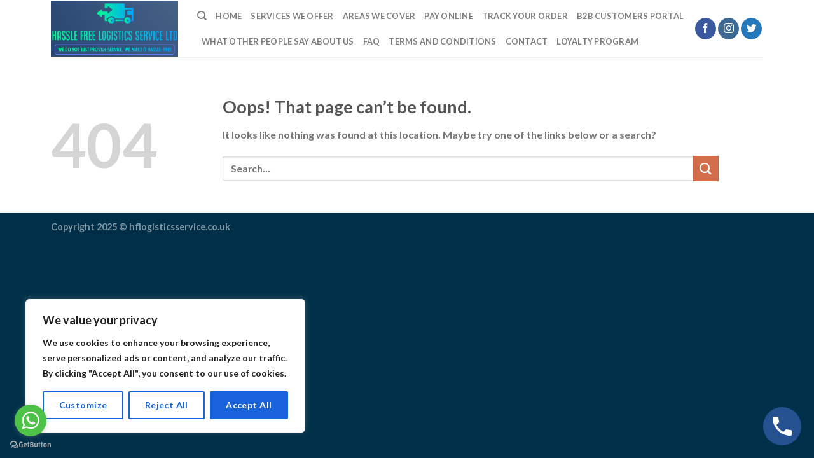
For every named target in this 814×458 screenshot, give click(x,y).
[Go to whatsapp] (30, 420)
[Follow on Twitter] (751, 28)
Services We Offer (292, 16)
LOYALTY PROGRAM (597, 41)
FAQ (371, 41)
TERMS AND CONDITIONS (442, 41)
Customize (83, 404)
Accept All (249, 404)
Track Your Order (525, 16)
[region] (165, 366)
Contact (527, 41)
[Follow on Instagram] (728, 28)
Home (229, 16)
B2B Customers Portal (630, 16)
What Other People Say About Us (278, 41)
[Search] (202, 16)
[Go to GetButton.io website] (30, 445)
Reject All (166, 404)
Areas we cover (379, 16)
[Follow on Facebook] (705, 28)
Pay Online (448, 16)
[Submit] (706, 168)
